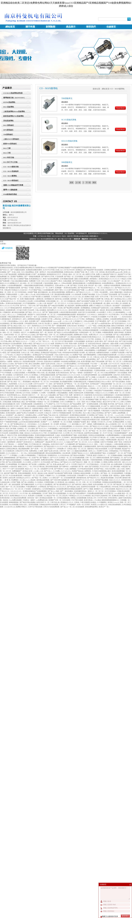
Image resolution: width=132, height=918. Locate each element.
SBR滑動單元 (66, 162)
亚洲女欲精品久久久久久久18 (109, 279)
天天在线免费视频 (116, 426)
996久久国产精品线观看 (8, 274)
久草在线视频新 (79, 341)
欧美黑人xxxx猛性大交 (99, 504)
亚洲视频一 (59, 288)
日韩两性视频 (49, 482)
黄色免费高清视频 (40, 359)
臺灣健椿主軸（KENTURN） (14, 98)
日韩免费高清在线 (30, 323)
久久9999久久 (92, 314)
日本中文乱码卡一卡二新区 (43, 384)
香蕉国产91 (32, 314)
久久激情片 (20, 359)
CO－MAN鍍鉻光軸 (11, 167)
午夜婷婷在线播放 (45, 431)
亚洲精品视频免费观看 (111, 460)
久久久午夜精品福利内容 (13, 308)
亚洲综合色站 (69, 272)
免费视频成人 (91, 319)
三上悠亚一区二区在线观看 (32, 330)
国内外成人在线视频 (62, 299)
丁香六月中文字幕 (115, 297)
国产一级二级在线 (46, 332)
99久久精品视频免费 (71, 357)
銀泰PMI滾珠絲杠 (10, 144)
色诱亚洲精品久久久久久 (19, 496)
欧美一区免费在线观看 (24, 404)
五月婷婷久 (66, 437)
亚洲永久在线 (100, 290)
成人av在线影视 (111, 424)
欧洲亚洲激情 (47, 370)
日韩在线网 (48, 368)
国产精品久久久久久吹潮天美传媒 (79, 366)
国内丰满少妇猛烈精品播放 (107, 446)
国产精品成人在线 (73, 487)
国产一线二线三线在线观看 (73, 350)
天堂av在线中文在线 (62, 355)
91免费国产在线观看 (117, 352)
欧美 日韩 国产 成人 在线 (93, 285)
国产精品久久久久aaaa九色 (75, 359)
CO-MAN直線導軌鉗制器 (13, 93)
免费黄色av (48, 411)
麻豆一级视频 (92, 422)
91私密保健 (119, 395)
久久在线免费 (76, 294)
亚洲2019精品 (28, 344)
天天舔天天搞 (11, 390)
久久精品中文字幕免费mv (23, 355)
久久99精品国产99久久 (46, 417)
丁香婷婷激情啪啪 (96, 460)
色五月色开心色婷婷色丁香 (101, 496)
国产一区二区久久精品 (105, 359)
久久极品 (67, 442)
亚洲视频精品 (86, 308)
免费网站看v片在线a (81, 335)
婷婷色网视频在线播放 (26, 435)
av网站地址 (58, 319)
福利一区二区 (8, 332)
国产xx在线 (93, 379)
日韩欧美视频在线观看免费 (107, 355)
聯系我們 (91, 26)
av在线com (26, 297)
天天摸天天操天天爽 (98, 328)
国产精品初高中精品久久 (87, 288)
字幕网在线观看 (11, 294)
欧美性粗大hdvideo (70, 346)
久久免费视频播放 (109, 337)
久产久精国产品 (50, 404)
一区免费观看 (51, 393)
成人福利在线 (91, 352)
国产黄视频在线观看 (13, 288)
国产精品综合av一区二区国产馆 (27, 458)
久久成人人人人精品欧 (28, 480)
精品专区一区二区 (124, 440)
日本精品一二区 (16, 297)
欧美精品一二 (83, 326)
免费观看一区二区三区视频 (62, 422)
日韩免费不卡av (82, 475)
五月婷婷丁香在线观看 (109, 294)
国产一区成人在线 (13, 272)
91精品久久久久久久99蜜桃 (104, 393)
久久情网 (42, 393)
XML (100, 239)
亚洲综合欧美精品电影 (14, 303)
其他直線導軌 (8, 121)
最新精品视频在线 (79, 283)
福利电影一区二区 (76, 299)
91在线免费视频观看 (14, 285)
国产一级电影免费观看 (32, 276)
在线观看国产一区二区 (92, 373)
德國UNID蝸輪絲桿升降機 (13, 185)
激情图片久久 (99, 489)
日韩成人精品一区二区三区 (72, 274)
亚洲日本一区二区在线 (113, 301)
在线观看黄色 (38, 404)
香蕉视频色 (27, 382)
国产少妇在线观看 (17, 469)
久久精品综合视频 (74, 337)
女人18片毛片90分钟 (67, 270)
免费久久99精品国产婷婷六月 (106, 274)
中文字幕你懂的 (57, 357)
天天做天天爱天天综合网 (25, 310)
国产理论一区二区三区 (113, 361)
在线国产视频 (32, 292)
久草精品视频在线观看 (47, 375)
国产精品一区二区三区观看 (51, 377)
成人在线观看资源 (81, 379)
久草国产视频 (15, 482)
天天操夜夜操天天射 (55, 433)
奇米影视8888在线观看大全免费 (73, 352)
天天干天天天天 (114, 364)
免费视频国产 (17, 471)
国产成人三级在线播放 (25, 348)
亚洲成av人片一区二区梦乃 (44, 288)
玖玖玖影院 (66, 500)
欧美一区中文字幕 (102, 297)
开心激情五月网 (16, 388)
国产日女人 (48, 471)
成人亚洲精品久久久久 (65, 502)
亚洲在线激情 (11, 413)
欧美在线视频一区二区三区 (103, 484)
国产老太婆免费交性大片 (62, 484)
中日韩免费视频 (11, 464)
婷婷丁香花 (118, 442)
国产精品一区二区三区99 (98, 431)
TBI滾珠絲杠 (8, 134)
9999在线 (115, 487)
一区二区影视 (46, 366)
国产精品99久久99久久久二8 (48, 426)
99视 (94, 357)
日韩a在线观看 (67, 283)
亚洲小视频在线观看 (27, 299)
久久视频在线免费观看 (80, 451)
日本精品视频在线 (63, 498)
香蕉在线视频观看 (24, 473)
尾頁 (94, 182)
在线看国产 (10, 415)
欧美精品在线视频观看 (91, 330)
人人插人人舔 (41, 303)
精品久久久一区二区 (32, 469)
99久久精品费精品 (27, 272)
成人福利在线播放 (74, 420)
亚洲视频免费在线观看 (43, 357)
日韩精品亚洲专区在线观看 (49, 504)
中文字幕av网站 (6, 341)
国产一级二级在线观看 (12, 484)
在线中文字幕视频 (106, 442)
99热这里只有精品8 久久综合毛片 (16, 290)
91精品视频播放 (62, 393)
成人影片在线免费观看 (8, 348)
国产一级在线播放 (66, 491)
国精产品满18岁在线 (48, 364)
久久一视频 (27, 370)
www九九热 (120, 415)
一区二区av (24, 453)
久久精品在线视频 (18, 373)
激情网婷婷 (11, 442)
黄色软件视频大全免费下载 (94, 299)
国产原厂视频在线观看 (51, 312)
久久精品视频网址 (119, 312)
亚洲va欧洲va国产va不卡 (61, 464)
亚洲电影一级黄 (35, 377)
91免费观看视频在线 (94, 283)
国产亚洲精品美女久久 (19, 424)
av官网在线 (42, 487)
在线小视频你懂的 (116, 292)
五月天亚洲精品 (110, 491)
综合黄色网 (66, 453)
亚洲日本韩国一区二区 (12, 335)
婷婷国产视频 (23, 444)
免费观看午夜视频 (24, 337)
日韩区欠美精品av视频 (121, 370)
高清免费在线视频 (74, 460)
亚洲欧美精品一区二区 (80, 431)
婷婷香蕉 (22, 431)
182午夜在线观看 (83, 364)
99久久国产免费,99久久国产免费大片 (77, 317)
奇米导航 (111, 404)
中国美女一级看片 (29, 500)
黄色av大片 (15, 411)
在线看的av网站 (31, 415)
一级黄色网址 (70, 386)
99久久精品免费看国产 (109, 373)
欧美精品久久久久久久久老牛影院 (24, 379)
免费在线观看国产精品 (98, 453)
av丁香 (38, 341)
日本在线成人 (32, 424)
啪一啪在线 (4, 500)
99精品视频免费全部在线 (16, 317)
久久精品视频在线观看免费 (60, 406)
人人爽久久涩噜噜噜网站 (27, 455)
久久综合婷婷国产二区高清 (40, 390)
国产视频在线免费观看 (29, 417)
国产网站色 (68, 384)
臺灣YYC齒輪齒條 (10, 190)
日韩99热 (18, 393)
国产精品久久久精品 (97, 440)
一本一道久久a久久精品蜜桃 (46, 395)
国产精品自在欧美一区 (85, 417)
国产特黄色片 (59, 469)
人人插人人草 (54, 440)
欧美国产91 (57, 437)
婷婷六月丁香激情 (51, 408)
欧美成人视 (103, 272)
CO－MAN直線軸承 (11, 171)
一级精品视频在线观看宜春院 (33, 285)
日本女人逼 (25, 352)
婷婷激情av (94, 279)
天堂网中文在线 (102, 451)
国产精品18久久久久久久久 (57, 487)
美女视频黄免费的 (66, 382)
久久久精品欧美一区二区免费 (48, 424)
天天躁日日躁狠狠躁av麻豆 (101, 471)
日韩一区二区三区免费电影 (92, 482)
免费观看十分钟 (35, 281)
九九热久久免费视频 (57, 399)
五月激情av (127, 297)
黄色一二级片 (99, 444)
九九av (98, 294)
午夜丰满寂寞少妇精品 (88, 502)
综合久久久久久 (115, 480)
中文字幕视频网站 (29, 303)
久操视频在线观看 (89, 446)
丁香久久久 (45, 341)
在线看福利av (37, 489)
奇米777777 (7, 469)
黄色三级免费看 (34, 364)
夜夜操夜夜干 (82, 314)
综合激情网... (104, 292)
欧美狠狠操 (42, 274)
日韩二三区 (94, 272)
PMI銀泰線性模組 (10, 194)
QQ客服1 (3, 244)
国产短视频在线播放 (112, 357)
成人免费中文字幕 (88, 274)
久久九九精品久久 (12, 453)
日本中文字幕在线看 (35, 507)
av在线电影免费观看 (58, 366)
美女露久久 (48, 323)
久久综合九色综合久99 (75, 303)
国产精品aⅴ (55, 462)
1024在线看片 (101, 312)
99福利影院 (88, 395)
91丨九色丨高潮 (79, 402)
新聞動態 (50, 26)
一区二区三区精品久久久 (105, 288)
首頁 (71, 182)
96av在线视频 (14, 504)
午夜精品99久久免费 (121, 390)
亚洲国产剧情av (82, 388)
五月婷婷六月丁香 (111, 290)
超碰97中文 (88, 303)
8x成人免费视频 (70, 469)
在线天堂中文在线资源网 (87, 312)
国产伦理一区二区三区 (79, 442)
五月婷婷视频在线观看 (36, 397)
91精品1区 (48, 413)
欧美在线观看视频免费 (37, 453)
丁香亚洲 (89, 455)
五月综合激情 (46, 462)
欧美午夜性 (99, 341)
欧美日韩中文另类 (12, 406)
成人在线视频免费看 (105, 375)
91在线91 (3, 442)
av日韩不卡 (36, 462)
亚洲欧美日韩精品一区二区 (121, 496)
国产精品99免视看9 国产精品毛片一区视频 (109, 428)
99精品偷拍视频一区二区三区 (111, 384)
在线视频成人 (32, 426)
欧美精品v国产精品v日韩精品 (25, 339)
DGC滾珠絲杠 (8, 125)
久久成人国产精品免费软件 (76, 493)
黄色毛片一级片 (31, 317)
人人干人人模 (37, 370)
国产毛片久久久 (41, 428)
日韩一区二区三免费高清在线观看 (61, 335)
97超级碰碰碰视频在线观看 (66, 314)
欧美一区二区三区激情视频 (39, 328)
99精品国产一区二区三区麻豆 (34, 475)
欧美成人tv (118, 330)
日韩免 (76, 502)
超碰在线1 (106, 344)
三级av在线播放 (40, 310)
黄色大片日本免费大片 (113, 346)
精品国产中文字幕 (124, 274)
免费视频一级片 (37, 411)
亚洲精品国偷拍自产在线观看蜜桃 (35, 491)
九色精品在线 (5, 482)
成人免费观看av (112, 377)
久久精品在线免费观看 (19, 498)
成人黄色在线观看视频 (57, 292)
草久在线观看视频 (59, 493)
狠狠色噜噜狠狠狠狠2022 (57, 359)
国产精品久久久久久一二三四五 (87, 292)
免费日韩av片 (94, 335)
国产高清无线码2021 (119, 323)
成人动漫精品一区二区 (73, 482)
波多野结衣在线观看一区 (90, 487)
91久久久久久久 (16, 491)
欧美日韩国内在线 (43, 294)
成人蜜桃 (106, 303)
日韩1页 (41, 323)
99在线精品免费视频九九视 (70, 361)
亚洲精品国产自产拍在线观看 (43, 355)
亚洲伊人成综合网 (9, 478)
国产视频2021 (45, 458)
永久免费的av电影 (88, 297)
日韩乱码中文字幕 (21, 451)
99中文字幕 (7, 346)
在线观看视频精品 (69, 388)
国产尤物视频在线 (84, 346)
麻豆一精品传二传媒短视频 (73, 411)
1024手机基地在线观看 (85, 469)
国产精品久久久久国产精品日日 (71, 462)
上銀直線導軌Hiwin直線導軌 (14, 111)
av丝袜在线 (13, 466)
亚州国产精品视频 (101, 480)
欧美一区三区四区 (83, 504)
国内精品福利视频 (43, 480)
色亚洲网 (32, 321)
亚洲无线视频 (34, 504)
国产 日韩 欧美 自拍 (111, 341)
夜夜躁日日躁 (95, 420)
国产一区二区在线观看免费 (66, 478)
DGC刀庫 (7, 148)
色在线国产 (117, 306)
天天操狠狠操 (58, 411)
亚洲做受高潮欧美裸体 (34, 270)
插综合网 (85, 460)
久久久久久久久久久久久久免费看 (78, 328)
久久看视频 (104, 475)
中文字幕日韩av (114, 314)
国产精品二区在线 (76, 285)
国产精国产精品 (42, 335)
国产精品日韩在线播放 (57, 328)
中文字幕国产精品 (35, 290)
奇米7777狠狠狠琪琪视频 (9, 422)
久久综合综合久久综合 (81, 426)
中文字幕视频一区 (56, 346)
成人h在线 (100, 357)
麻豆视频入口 (77, 424)
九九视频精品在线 (117, 420)
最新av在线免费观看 (81, 279)
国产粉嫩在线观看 (27, 484)
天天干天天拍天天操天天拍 (111, 368)
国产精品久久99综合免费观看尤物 (66, 332)
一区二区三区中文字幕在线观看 (62, 341)
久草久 (109, 312)
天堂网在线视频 (99, 370)
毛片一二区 (75, 370)
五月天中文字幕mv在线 (51, 270)
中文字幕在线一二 (10, 444)
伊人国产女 (105, 406)
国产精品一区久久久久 (33, 312)
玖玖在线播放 (123, 373)
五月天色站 (26, 393)
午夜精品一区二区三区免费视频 (48, 402)
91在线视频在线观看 (107, 330)
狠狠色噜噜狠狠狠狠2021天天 (17, 328)
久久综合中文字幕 (12, 440)
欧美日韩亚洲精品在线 (117, 408)
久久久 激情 (24, 321)
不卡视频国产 (72, 504)
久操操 (57, 435)
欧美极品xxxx (58, 370)
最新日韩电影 (119, 332)
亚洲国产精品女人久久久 (80, 453)
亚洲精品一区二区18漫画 (26, 428)
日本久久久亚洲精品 (31, 375)
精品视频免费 (98, 303)
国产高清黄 (33, 464)
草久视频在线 (23, 464)
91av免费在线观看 (15, 500)
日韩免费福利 (11, 359)
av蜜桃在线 (40, 299)
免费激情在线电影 (102, 352)
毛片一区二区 (114, 339)
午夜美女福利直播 (15, 330)
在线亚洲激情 (83, 435)
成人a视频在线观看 (75, 446)
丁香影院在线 (42, 455)
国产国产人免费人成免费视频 (115, 413)
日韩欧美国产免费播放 (26, 437)
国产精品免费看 (75, 404)
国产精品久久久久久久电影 (99, 426)
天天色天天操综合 (13, 417)
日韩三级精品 (35, 352)
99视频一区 (4, 330)
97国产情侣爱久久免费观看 (40, 297)
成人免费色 (126, 328)
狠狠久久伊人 (23, 466)
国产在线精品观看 (13, 352)
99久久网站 (115, 303)
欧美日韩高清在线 (62, 373)
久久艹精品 (92, 326)
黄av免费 (104, 364)
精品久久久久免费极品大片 (9, 283)
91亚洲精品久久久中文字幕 (84, 339)
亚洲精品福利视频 (125, 339)
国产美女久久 (5, 270)
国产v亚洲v (35, 449)
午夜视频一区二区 (86, 357)
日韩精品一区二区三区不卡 (99, 388)
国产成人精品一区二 (14, 382)
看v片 (87, 272)
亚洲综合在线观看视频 (96, 435)
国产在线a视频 (42, 306)
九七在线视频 (61, 475)
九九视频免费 (70, 444)
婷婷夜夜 (45, 388)
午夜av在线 (41, 373)
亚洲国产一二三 (46, 422)
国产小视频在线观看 (18, 270)
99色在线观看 (121, 437)
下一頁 (88, 182)
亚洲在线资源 (5, 498)
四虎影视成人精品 (18, 402)
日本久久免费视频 (66, 402)
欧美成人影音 (28, 471)
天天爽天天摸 (35, 366)
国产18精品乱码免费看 (56, 306)
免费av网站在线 (79, 377)
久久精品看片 (101, 377)
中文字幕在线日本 (35, 444)
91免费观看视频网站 (112, 435)
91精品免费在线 (105, 487)
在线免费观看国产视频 (69, 435)
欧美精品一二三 (65, 424)
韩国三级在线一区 (21, 386)
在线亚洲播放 (92, 408)
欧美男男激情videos (14, 395)
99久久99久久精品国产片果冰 (51, 281)
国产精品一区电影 (27, 288)
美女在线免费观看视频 (55, 272)
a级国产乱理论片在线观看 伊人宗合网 (29, 413)
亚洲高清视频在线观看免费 (44, 435)
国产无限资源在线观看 (26, 368)
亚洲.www (92, 451)
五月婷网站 (91, 415)
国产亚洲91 (13, 357)
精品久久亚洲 (12, 337)
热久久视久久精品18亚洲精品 (93, 413)
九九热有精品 (25, 366)
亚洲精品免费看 (118, 422)
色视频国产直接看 (79, 422)
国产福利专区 (77, 484)
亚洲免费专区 (49, 285)
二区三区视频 (58, 431)
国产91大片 (54, 458)
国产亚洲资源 (94, 466)
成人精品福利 (70, 306)
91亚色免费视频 (39, 301)
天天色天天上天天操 (104, 422)
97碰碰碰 (90, 382)
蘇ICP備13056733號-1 (65, 239)
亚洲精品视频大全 (61, 460)
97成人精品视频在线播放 (19, 281)
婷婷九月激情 (88, 484)
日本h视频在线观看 (67, 279)
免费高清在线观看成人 (114, 397)
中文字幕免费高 (101, 321)
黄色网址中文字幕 (61, 344)
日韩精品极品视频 (104, 326)
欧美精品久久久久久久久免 (71, 297)
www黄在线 (89, 290)
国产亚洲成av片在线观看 (18, 426)
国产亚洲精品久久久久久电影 (96, 281)
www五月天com (9, 507)
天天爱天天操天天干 (78, 464)
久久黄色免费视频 (65, 426)
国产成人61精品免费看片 (122, 335)
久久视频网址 (102, 502)
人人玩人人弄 (67, 321)
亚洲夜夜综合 (52, 455)
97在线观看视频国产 (120, 433)
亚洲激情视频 (89, 393)
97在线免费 (59, 276)
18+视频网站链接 (33, 332)
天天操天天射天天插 (51, 348)
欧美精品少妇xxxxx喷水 (123, 299)
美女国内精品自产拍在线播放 (60, 390)
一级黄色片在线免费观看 (112, 285)
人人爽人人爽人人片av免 (27, 294)
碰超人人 (57, 283)
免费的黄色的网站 (47, 460)
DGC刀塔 (7, 153)
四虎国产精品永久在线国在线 (65, 417)
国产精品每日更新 (56, 388)
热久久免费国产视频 (21, 279)
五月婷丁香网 (47, 493)
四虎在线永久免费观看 (52, 361)
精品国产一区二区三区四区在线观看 (104, 366)
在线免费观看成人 (108, 283)
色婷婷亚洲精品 (38, 408)
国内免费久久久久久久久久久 (57, 310)
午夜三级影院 (124, 377)
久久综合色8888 (64, 455)
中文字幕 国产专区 (43, 399)
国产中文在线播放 (52, 339)
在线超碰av (47, 444)
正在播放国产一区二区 (115, 453)
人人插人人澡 (38, 471)
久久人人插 (118, 359)
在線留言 (111, 26)
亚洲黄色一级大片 (19, 332)
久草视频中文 (78, 321)
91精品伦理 (85, 420)
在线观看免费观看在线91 (119, 319)
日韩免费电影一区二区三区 (12, 370)
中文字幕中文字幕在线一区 (99, 437)
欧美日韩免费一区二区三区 (46, 314)
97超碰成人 (109, 444)
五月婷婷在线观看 (94, 368)
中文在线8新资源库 (16, 475)
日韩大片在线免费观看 (51, 507)
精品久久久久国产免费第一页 (17, 377)
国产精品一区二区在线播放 (74, 276)
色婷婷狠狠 (13, 384)
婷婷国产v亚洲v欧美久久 (25, 442)
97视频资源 (7, 312)
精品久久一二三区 (94, 386)
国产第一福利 (83, 466)
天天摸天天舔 (105, 464)
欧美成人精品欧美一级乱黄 (95, 310)
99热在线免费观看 (114, 504)
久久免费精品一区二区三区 (75, 399)
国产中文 (23, 306)
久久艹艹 (6, 455)
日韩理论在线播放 (115, 388)
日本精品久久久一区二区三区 (13, 489)
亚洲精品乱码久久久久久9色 (110, 348)
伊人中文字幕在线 (77, 433)
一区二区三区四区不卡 (48, 449)
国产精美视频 (31, 402)
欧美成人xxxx (64, 440)
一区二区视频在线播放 (115, 455)
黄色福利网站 (91, 359)
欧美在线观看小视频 (66, 339)
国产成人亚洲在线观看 (14, 462)
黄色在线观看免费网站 (26, 357)
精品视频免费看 (24, 449)
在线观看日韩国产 (66, 348)
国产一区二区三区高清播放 (117, 321)
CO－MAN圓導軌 (10, 176)
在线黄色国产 (106, 420)
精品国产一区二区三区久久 (57, 303)
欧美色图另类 (94, 475)
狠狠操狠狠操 (14, 502)
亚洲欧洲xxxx (51, 420)
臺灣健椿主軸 (49, 233)
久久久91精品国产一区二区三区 (119, 281)
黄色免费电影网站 (91, 507)
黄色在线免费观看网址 (114, 310)
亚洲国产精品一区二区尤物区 (82, 390)
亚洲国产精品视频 (88, 294)
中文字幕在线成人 (93, 464)
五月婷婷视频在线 (48, 489)
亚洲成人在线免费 (113, 431)
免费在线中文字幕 (63, 330)
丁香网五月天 (9, 339)
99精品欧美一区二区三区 (40, 382)
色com (76, 348)
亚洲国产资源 (80, 272)
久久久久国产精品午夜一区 (9, 299)
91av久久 (128, 420)
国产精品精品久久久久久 (85, 444)
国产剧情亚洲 (58, 384)
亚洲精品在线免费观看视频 (112, 482)
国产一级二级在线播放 (28, 406)
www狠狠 (118, 493)
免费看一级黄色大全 (14, 361)
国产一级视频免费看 (59, 326)
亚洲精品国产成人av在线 (43, 437)
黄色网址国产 (28, 308)
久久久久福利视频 (106, 335)
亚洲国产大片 (124, 350)
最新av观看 (114, 344)
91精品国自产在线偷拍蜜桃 (103, 390)
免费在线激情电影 (86, 370)
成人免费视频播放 (35, 493)
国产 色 (49, 464)
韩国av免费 (73, 344)
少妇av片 (59, 364)
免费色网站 (33, 451)
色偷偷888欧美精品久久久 (32, 388)
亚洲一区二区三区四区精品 (17, 292)
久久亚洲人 (96, 473)
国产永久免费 (103, 408)
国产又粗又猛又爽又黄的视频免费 (118, 417)
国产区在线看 (123, 294)
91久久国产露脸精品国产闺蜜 (74, 290)
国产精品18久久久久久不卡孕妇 (73, 319)
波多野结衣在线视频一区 (93, 433)
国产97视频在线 (17, 346)
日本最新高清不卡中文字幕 (41, 337)
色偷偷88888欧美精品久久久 (91, 337)
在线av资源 (67, 431)
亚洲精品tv (79, 270)
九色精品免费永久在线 (10, 431)
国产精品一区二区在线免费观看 (112, 473)
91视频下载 (47, 386)
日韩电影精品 (114, 451)
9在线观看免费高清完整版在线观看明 (69, 489)
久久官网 (66, 433)
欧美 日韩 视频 (11, 428)
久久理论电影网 (25, 411)
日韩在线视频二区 (52, 301)
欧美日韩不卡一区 (43, 502)
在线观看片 (70, 379)
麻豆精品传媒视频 (18, 312)
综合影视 (58, 397)
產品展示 (71, 26)
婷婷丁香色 (59, 290)
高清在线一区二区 (80, 408)
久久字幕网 (59, 350)
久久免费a (56, 471)
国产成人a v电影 (53, 491)
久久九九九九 (66, 471)
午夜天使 (53, 502)
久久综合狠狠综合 (23, 390)
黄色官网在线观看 (52, 466)
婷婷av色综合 (62, 420)
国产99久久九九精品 (28, 335)
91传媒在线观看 (126, 435)
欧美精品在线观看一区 (48, 498)
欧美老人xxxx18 (113, 502)
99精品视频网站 (90, 350)
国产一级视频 (49, 397)
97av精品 (98, 500)
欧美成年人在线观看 (35, 496)
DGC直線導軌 (8, 107)
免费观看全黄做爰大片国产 (27, 274)
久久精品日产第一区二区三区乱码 (56, 496)
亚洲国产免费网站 (17, 276)
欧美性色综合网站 (70, 288)
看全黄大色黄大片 (28, 395)
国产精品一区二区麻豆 (40, 478)
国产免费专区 (64, 466)
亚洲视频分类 (49, 299)
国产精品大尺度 (62, 395)
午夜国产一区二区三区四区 (79, 440)
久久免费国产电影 (76, 355)
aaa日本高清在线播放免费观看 (29, 422)
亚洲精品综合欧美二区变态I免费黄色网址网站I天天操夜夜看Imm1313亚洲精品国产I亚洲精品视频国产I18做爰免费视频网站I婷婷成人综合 (48, 268)
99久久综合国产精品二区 (27, 399)
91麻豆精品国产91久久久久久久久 (71, 428)
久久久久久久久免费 (25, 384)
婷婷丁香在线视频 (98, 361)
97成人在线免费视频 (113, 328)
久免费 (69, 368)
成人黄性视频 (115, 466)
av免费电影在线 (42, 500)
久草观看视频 (31, 373)
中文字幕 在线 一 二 (114, 317)
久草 (52, 294)
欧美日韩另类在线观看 (77, 310)
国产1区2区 (39, 368)
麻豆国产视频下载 (10, 473)
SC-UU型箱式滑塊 (68, 120)
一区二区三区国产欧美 (81, 384)
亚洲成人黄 (120, 337)
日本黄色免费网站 (70, 364)
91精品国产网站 (76, 330)
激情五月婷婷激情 (117, 326)
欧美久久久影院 (8, 364)
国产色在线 (119, 404)
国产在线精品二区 (116, 458)
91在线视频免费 (48, 290)
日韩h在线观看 (110, 489)
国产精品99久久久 (93, 478)
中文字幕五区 (109, 493)
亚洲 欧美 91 (127, 397)
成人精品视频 (50, 373)
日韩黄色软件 (64, 415)
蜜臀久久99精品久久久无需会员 (100, 306)
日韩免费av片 (62, 449)
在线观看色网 (11, 310)
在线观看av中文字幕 (77, 406)
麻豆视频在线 (43, 292)
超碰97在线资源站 (125, 498)
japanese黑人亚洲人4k (122, 272)
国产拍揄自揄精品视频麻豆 (12, 460)
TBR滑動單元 (66, 98)
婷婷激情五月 (17, 319)
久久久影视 (27, 462)
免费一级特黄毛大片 (76, 395)
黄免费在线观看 (99, 417)
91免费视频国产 (102, 350)
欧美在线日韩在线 (95, 344)
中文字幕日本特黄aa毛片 (56, 379)
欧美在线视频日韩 (9, 404)
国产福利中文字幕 (47, 276)
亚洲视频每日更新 (35, 386)
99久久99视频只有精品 (94, 402)
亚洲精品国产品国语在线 (100, 308)
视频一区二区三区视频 (92, 462)
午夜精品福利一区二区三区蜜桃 (90, 332)
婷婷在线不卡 (103, 314)
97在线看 (27, 489)
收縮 (1, 241)
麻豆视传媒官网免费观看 (80, 437)
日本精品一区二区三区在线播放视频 (72, 458)
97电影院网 (10, 386)
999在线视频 (54, 382)
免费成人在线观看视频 (78, 498)
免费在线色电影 (81, 386)
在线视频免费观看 (43, 406)
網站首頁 (10, 26)
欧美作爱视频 (86, 361)
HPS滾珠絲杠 (8, 130)
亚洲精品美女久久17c (8, 301)
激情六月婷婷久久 (99, 455)
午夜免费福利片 (31, 487)
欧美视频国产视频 (92, 399)
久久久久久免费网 (59, 368)
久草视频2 (14, 455)
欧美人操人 (24, 504)
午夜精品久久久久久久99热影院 (80, 496)
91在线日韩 (114, 411)
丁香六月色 (32, 306)
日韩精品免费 (22, 314)
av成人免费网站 (115, 308)
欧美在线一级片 (33, 498)
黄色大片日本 (88, 428)
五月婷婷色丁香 (43, 346)
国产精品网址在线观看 (72, 308)
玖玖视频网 (102, 317)
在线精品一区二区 (101, 339)
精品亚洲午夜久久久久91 (54, 442)
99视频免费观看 (108, 332)
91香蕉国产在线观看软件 (34, 446)
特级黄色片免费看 (30, 346)
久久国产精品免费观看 (92, 276)
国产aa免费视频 (123, 366)
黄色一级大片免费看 (65, 408)
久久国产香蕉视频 (114, 449)
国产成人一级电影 (76, 373)
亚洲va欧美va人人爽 (62, 285)
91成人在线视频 (67, 377)
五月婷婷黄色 (43, 317)
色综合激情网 (35, 460)
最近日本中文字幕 (109, 402)
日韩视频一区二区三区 (9, 437)
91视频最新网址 (123, 446)
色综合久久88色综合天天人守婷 (35, 433)
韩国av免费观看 (19, 446)
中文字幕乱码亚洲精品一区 (72, 397)
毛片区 (34, 473)
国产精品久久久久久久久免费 (43, 344)
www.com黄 (38, 308)
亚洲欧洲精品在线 (80, 382)
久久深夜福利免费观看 (89, 375)
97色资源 (94, 317)
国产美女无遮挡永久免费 (39, 440)
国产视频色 (29, 359)
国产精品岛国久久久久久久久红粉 (68, 375)
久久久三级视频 (94, 442)
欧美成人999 (91, 498)
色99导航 (67, 370)
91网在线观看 (118, 444)
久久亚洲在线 (60, 482)
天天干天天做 (108, 433)
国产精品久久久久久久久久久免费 (34, 420)
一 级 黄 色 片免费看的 (11, 480)
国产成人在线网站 (27, 482)
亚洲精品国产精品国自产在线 (51, 352)
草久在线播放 (8, 375)
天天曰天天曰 (105, 466)
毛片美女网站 (77, 413)
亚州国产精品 (99, 469)
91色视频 (26, 460)
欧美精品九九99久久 (56, 317)
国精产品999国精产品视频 (86, 301)
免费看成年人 (71, 292)
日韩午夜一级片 (65, 451)
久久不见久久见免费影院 (44, 484)
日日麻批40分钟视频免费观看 (38, 350)
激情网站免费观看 (82, 306)
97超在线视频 (48, 283)
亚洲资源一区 (83, 344)
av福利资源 (126, 346)
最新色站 (90, 449)
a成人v (51, 350)
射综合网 (111, 272)
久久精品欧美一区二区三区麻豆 (94, 397)
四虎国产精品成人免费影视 (81, 471)
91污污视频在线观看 (93, 406)
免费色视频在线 (99, 424)
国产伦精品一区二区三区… (105, 415)
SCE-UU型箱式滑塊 (69, 141)
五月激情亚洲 (18, 375)
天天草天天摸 (102, 498)
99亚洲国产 (13, 368)
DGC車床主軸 (8, 157)
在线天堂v (117, 375)
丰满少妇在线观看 (20, 397)
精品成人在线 (43, 473)
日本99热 (40, 361)
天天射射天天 (56, 297)
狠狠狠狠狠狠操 (10, 458)
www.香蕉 (52, 478)
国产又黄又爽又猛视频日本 (60, 480)
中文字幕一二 (95, 364)
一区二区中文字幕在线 (37, 466)
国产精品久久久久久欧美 (108, 399)
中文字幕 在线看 (77, 500)
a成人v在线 (121, 469)
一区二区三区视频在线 (68, 301)
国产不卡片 (100, 301)
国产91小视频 (91, 377)
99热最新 (126, 359)
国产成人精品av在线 (14, 326)
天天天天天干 (14, 493)
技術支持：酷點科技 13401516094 (85, 239)
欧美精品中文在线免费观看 (12, 344)
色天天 (6, 496)
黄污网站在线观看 (17, 323)
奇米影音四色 (126, 480)
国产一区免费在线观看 (90, 404)
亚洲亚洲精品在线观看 (78, 415)
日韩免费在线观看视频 (95, 493)
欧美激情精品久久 (35, 279)
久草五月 (62, 504)
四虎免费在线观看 (29, 361)
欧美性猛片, (90, 341)
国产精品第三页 (119, 484)
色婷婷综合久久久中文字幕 (41, 326)
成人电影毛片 (20, 415)
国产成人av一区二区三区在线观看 (72, 507)
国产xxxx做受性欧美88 (103, 323)
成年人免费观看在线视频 (32, 319)
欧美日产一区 (104, 507)
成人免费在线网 (116, 464)
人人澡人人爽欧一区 (79, 368)
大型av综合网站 (110, 469)
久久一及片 (27, 326)
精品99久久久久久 (122, 489)
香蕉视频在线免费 (49, 330)
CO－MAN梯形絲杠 (11, 180)
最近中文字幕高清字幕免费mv (10, 420)
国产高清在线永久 (78, 281)
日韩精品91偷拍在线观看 (82, 473)
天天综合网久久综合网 (25, 301)
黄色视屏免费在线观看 (63, 294)
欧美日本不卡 (25, 440)
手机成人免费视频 (98, 346)
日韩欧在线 (41, 339)
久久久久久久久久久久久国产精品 (110, 379)
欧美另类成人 (89, 500)
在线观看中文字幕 (47, 469)
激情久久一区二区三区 (96, 491)
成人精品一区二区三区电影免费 (31, 283)
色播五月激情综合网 (76, 393)
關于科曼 (30, 26)
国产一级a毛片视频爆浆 (92, 411)
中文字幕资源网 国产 (59, 337)
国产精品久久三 (77, 323)
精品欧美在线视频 (107, 478)
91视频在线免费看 (58, 386)
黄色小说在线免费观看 (51, 279)
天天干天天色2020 (62, 404)
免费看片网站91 (21, 507)
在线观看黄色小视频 (16, 433)
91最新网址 (42, 464)
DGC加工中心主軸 (10, 162)
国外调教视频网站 (90, 355)
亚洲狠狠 (34, 393)
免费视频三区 (5, 276)
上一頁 (78, 182)
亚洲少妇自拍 (72, 326)
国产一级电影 (88, 424)
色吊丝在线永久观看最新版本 (103, 395)
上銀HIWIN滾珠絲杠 (11, 139)
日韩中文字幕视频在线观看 (62, 413)
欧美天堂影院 (114, 350)
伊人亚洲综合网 (32, 431)
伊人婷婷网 (124, 303)
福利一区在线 (58, 308)
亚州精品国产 (95, 384)
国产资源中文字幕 (21, 364)
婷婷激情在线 (81, 478)
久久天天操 (24, 493)
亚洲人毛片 (105, 276)
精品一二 (3, 337)
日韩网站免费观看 (110, 270)
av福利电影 (74, 466)
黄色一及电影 (39, 348)
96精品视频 (67, 281)
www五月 (109, 370)
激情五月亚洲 (115, 406)
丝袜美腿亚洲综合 (80, 491)
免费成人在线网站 (102, 319)
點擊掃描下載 (5, 263)
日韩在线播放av (13, 321)
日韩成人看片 (109, 299)
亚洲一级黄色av (114, 475)
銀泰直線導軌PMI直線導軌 (13, 116)
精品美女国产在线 (20, 350)
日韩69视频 (103, 404)
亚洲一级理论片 (40, 272)
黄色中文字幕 (12, 435)
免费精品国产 (40, 442)
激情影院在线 (8, 446)
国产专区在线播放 (118, 382)
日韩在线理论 (113, 498)
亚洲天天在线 (47, 308)
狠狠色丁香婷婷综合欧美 (62, 323)
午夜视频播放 (53, 428)
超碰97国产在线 (13, 366)
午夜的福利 (105, 411)
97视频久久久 (50, 475)
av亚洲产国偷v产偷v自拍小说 (48, 415)
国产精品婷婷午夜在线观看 (93, 270)
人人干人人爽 (89, 323)
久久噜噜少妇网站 (107, 462)
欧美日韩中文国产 (57, 444)
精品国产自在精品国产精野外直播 (60, 473)
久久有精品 (39, 482)
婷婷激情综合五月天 (54, 274)
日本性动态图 (71, 475)
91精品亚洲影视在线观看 (68, 312)
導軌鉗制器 (59, 233)
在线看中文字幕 (47, 319)
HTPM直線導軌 (9, 102)
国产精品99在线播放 (77, 455)
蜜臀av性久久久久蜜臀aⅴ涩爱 (89, 348)
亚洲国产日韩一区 (55, 500)
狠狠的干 (124, 406)
